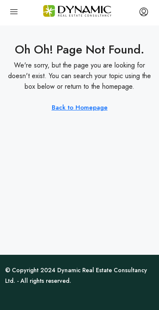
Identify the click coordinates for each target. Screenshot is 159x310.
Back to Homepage (80, 107)
